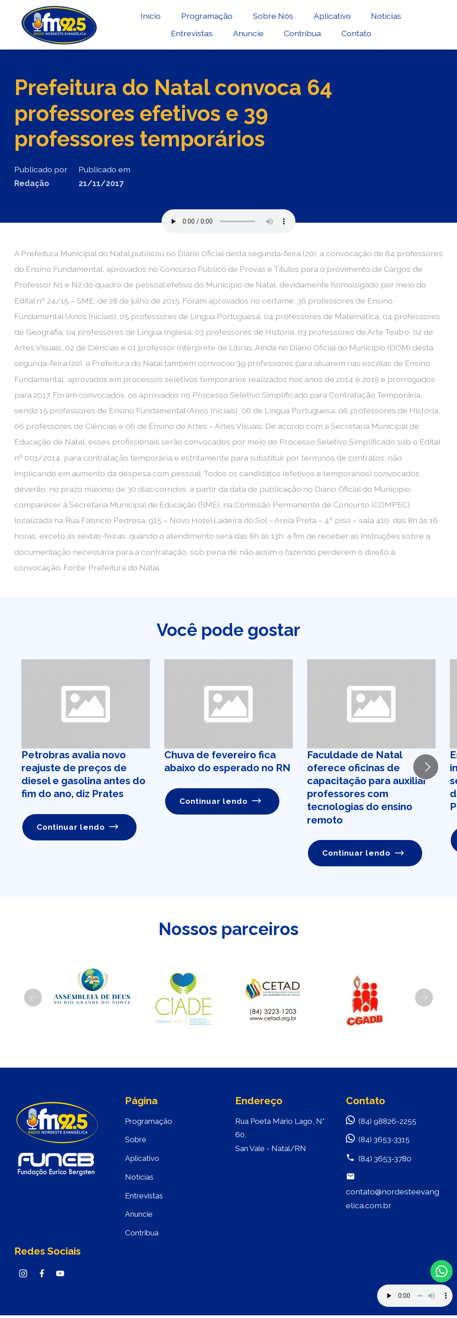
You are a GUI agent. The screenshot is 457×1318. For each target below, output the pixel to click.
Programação (205, 16)
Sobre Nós (271, 16)
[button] (33, 997)
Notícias (385, 16)
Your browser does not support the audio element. (415, 1296)
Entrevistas (190, 33)
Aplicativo (330, 16)
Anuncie (246, 33)
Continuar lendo (78, 827)
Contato (355, 33)
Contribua (301, 33)
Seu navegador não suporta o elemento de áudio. (228, 221)
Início (149, 16)
